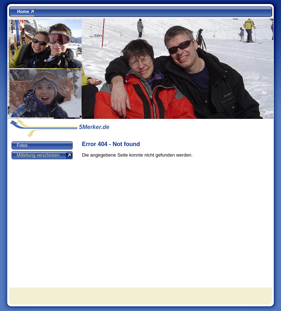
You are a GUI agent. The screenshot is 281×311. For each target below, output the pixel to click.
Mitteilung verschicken (38, 155)
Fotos (22, 145)
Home (23, 11)
